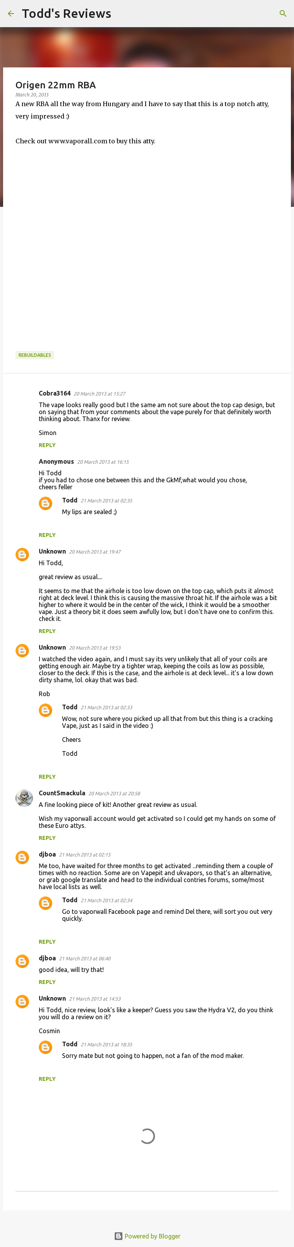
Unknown (52, 551)
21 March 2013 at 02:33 (106, 707)
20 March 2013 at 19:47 (94, 551)
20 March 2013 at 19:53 (94, 647)
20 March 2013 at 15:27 (99, 393)
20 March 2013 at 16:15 (103, 461)
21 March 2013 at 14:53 (94, 998)
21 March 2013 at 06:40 (84, 958)
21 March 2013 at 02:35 (106, 500)
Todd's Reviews (66, 13)
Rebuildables (35, 355)
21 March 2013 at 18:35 (106, 1044)
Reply (47, 445)
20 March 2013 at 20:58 (114, 793)
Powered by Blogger (147, 1236)
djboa (47, 854)
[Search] (122, 13)
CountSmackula (62, 792)
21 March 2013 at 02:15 (84, 854)
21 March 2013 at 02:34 (106, 900)
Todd (69, 500)
